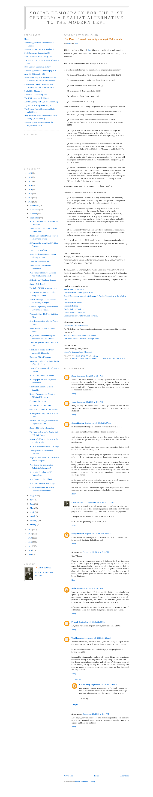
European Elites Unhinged (40, 357)
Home (96, 776)
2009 (30, 554)
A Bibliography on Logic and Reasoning (41, 102)
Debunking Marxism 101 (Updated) (39, 49)
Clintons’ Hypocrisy (38, 401)
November (34, 209)
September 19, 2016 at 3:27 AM (97, 638)
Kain (74, 376)
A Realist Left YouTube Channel (43, 280)
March (33, 516)
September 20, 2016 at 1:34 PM (96, 714)
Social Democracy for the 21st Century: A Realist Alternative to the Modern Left (77, 18)
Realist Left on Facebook (74, 289)
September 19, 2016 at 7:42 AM (104, 684)
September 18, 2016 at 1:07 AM (98, 423)
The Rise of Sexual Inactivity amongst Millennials (98, 358)
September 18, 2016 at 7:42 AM (90, 588)
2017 (30, 197)
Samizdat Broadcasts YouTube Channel (80, 335)
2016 (30, 202)
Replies (78, 679)
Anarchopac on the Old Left (41, 479)
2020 (30, 185)
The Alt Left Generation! (40, 261)
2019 (30, 189)
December (34, 205)
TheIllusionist (78, 638)
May (32, 508)
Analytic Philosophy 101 (34, 74)
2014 (30, 534)
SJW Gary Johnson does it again (43, 483)
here (69, 43)
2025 (30, 173)
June (32, 504)
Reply (74, 393)
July (32, 500)
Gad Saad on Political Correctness (44, 409)
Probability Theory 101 (34, 91)
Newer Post (68, 776)
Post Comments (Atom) (85, 781)
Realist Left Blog (71, 306)
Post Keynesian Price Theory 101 (38, 56)
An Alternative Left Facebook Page (44, 446)
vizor (74, 402)
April (32, 512)
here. (77, 43)
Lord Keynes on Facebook (75, 312)
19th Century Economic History (37, 67)
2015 (30, 529)
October (33, 213)
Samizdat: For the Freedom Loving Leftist (81, 338)
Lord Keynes (77, 502)
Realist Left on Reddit (73, 302)
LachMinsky (84, 684)
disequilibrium (78, 423)
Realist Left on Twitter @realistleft (78, 292)
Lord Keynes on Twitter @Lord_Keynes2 (81, 316)
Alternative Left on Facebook (76, 325)
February (34, 520)
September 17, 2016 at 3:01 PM (90, 402)
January (33, 524)
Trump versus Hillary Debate (42, 250)
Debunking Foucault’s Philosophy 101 (40, 70)
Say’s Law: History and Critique (37, 105)
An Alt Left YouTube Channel (42, 375)
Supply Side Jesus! (37, 284)
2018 (30, 193)
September (34, 218)
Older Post (124, 776)
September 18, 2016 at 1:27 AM (100, 502)
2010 (30, 550)
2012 (30, 542)
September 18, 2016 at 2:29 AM (96, 552)
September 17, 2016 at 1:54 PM (90, 376)
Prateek (75, 622)
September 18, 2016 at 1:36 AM (98, 533)
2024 (30, 177)
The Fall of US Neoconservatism (43, 288)
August (33, 495)
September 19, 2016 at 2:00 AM (92, 622)
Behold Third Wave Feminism (42, 428)
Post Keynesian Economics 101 (37, 53)
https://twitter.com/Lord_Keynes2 (78, 352)
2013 (30, 538)
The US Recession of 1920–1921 (38, 98)
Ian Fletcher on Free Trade (40, 405)
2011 (30, 546)
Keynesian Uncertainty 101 (35, 94)
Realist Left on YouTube (74, 309)
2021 (30, 181)
